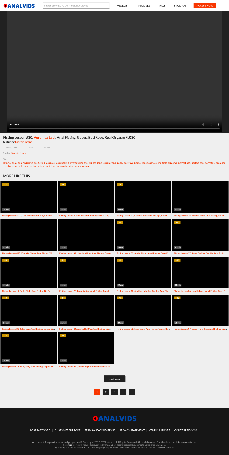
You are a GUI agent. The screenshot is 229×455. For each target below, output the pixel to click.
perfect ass (184, 162)
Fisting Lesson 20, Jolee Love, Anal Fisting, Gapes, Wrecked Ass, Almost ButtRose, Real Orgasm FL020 (52, 328)
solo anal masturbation (31, 165)
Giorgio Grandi (24, 142)
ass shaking (62, 162)
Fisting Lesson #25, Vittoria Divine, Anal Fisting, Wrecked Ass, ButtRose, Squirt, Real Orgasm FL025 (51, 253)
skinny (6, 162)
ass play (50, 162)
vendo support (159, 430)
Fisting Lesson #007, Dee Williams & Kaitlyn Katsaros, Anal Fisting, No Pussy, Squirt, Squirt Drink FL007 (53, 215)
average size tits (78, 162)
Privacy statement (132, 430)
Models (144, 5)
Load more (115, 378)
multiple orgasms (167, 162)
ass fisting (39, 162)
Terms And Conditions (100, 430)
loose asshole (149, 162)
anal (14, 162)
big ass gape (95, 162)
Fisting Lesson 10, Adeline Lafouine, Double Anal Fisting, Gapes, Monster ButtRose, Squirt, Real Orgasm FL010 (171, 291)
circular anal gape (112, 162)
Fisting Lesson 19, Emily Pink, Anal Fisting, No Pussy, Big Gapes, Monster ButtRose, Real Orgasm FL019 (52, 291)
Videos (123, 5)
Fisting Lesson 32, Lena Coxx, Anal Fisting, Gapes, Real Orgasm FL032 (151, 328)
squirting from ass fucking (59, 165)
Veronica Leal (44, 137)
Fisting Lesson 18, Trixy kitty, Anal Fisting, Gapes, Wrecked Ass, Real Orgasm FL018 (43, 366)
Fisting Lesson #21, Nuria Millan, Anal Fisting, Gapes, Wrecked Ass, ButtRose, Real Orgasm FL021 (107, 253)
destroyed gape (132, 162)
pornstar (209, 162)
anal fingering (25, 162)
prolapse (220, 162)
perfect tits (197, 162)
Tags (162, 5)
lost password (40, 430)
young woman (82, 165)
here (70, 445)
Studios (180, 5)
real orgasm (11, 165)
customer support (67, 430)
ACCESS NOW (205, 5)
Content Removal (186, 430)
